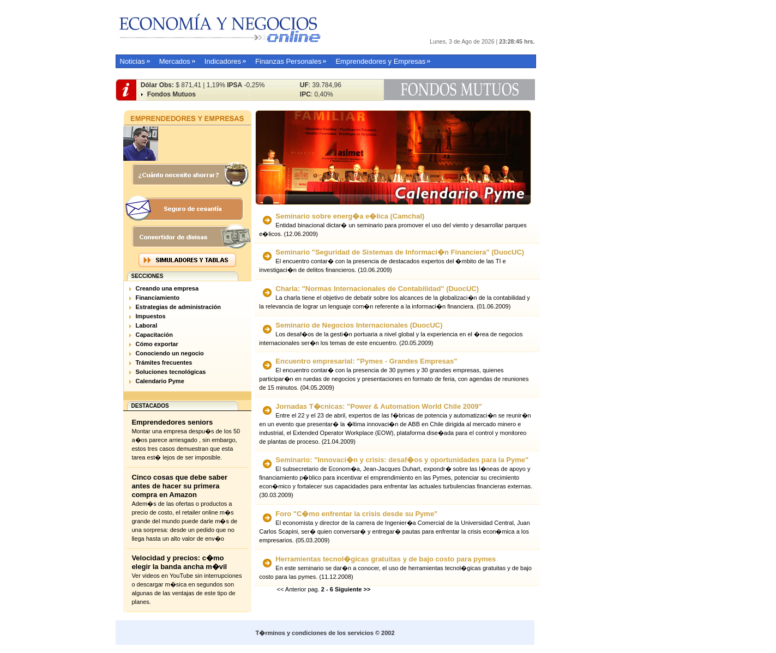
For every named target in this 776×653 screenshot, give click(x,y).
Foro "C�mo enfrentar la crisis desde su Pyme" (356, 514)
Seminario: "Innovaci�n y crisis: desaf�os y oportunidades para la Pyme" (401, 460)
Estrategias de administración (178, 307)
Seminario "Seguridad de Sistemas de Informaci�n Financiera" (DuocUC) (399, 252)
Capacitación (154, 334)
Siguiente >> (352, 589)
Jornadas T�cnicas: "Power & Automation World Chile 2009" (378, 406)
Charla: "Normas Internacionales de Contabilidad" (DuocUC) (377, 289)
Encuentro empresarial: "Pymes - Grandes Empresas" (366, 361)
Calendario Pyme (160, 381)
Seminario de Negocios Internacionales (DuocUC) (358, 325)
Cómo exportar (157, 344)
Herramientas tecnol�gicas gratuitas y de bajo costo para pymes (385, 559)
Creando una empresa (167, 288)
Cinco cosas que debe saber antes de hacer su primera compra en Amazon (179, 486)
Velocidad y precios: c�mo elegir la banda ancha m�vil (179, 562)
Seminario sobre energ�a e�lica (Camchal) (349, 216)
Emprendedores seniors (172, 422)
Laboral (147, 325)
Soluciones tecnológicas (171, 371)
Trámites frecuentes (164, 362)
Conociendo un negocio (170, 353)
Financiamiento (158, 297)
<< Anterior (291, 589)
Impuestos (151, 316)
